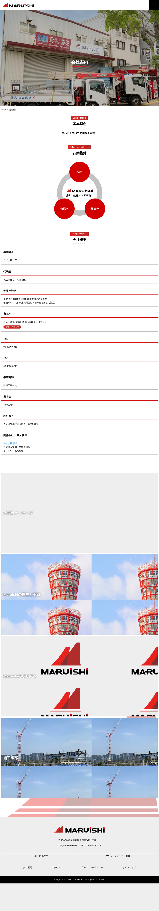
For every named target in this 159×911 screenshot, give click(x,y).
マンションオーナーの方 (118, 856)
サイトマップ (129, 867)
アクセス (56, 867)
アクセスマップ (12, 327)
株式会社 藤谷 (10, 443)
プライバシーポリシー (92, 867)
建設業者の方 (41, 856)
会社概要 (27, 867)
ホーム (3, 110)
